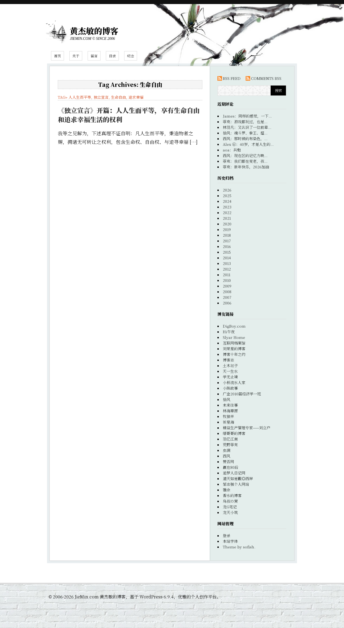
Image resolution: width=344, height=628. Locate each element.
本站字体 (230, 541)
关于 (75, 55)
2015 (227, 252)
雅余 (226, 489)
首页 (57, 55)
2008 (227, 291)
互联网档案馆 (234, 343)
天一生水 (230, 371)
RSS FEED (232, 78)
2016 (227, 246)
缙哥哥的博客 (234, 433)
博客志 (228, 360)
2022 (227, 212)
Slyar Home (234, 337)
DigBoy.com (234, 326)
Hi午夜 (229, 331)
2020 (227, 223)
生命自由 (118, 97)
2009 (227, 286)
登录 (226, 535)
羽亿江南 (230, 439)
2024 (227, 201)
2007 (227, 297)
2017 (227, 240)
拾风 (226, 399)
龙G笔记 (230, 506)
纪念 (130, 55)
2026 (227, 190)
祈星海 (228, 422)
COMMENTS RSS (266, 78)
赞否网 (228, 461)
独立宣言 (101, 97)
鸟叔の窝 (230, 501)
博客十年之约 (234, 354)
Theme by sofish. (239, 546)
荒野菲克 (230, 444)
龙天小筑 (230, 512)
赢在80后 (230, 467)
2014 (227, 257)
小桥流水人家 (234, 382)
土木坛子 (230, 365)
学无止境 (230, 376)
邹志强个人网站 (236, 484)
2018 (227, 235)
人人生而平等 (80, 97)
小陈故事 (230, 388)
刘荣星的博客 (234, 348)
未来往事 (230, 405)
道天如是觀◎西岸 (238, 478)
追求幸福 (136, 97)
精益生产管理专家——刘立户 (246, 427)
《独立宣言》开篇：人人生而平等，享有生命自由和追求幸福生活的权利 (129, 114)
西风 (226, 456)
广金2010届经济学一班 (242, 393)
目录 (112, 55)
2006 (227, 303)
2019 (227, 229)
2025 (227, 195)
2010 (227, 280)
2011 (226, 274)
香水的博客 (232, 495)
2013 (227, 263)
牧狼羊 (228, 416)
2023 (227, 207)
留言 (94, 55)
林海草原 (230, 410)
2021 (227, 218)
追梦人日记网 (234, 473)
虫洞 (226, 450)
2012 (227, 269)
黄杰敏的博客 (94, 31)
